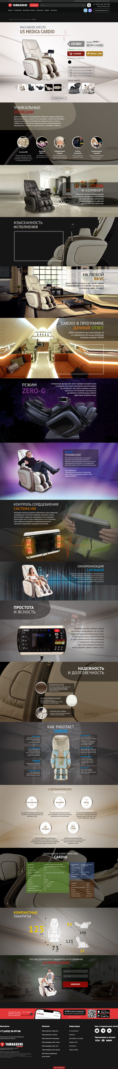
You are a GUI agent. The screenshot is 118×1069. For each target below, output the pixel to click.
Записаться (75, 984)
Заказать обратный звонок (103, 6)
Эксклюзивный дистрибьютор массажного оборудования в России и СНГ (91, 1)
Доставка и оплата (29, 10)
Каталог (72, 1035)
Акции (10, 10)
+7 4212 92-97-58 (101, 4)
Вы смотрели (59, 1068)
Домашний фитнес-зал (101, 10)
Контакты (54, 10)
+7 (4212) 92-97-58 (10, 1031)
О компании (18, 10)
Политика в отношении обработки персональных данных (12, 1037)
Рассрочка (39, 10)
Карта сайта (73, 1050)
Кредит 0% (73, 1042)
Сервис (47, 10)
